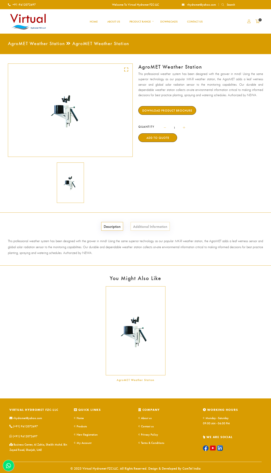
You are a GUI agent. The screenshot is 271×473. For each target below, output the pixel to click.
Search (228, 4)
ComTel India (191, 468)
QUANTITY (146, 126)
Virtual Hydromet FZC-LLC (33, 409)
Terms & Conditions (151, 443)
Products (80, 426)
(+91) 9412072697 (23, 426)
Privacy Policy (148, 434)
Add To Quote (157, 138)
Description (112, 226)
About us (145, 418)
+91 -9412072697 (22, 4)
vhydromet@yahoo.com (199, 4)
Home (79, 418)
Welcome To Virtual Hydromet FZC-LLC (135, 4)
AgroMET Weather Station (135, 380)
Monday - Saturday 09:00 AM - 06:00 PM (216, 420)
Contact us (146, 426)
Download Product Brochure (167, 110)
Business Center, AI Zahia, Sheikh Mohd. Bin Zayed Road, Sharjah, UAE (38, 447)
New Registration (86, 434)
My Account (82, 443)
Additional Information (150, 226)
